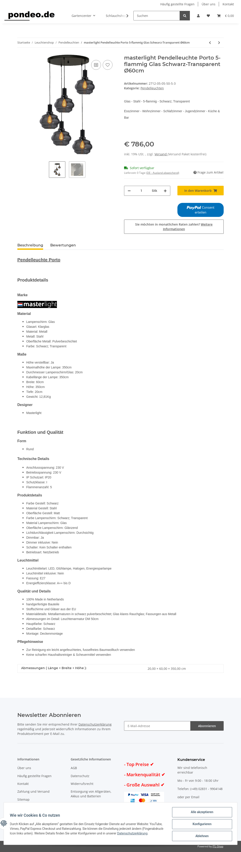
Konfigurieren (200, 824)
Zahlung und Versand (33, 791)
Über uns (208, 4)
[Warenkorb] (225, 15)
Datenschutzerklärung (95, 724)
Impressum (79, 804)
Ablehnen (200, 836)
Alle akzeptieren (201, 813)
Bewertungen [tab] (63, 245)
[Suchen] (156, 15)
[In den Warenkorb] (200, 190)
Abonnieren (207, 726)
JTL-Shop (218, 846)
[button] (198, 15)
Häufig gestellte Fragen (177, 4)
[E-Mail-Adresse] (157, 726)
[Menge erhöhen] (165, 191)
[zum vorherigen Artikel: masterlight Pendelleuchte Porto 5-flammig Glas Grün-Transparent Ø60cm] (210, 42)
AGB (74, 768)
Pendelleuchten (152, 88)
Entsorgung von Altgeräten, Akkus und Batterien (91, 793)
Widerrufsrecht (82, 784)
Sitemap (23, 799)
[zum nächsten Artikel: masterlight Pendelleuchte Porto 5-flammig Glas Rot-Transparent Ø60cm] (219, 42)
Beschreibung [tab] (30, 245)
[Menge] (141, 191)
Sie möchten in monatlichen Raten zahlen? (174, 226)
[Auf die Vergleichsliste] (96, 65)
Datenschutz (80, 776)
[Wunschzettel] (208, 15)
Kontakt (228, 4)
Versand (161, 154)
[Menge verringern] (129, 191)
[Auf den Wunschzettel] (107, 65)
